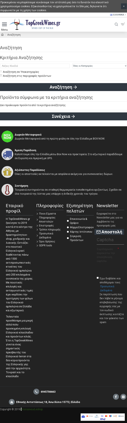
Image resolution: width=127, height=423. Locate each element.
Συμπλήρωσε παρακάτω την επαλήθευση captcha (106, 255)
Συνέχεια (61, 116)
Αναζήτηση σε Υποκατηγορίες (19, 71)
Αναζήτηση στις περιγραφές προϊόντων (25, 75)
